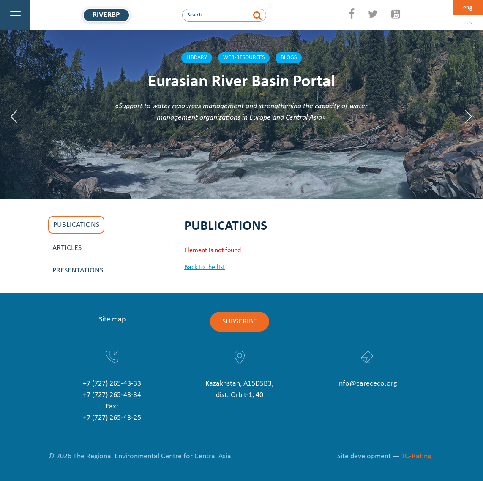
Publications (76, 225)
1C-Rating (416, 456)
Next (468, 116)
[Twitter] (373, 15)
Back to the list (204, 267)
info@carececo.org (367, 384)
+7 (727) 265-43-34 (112, 395)
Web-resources (244, 57)
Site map (112, 319)
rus (468, 23)
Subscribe (239, 322)
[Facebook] (352, 15)
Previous (14, 116)
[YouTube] (395, 15)
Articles (67, 248)
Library (196, 57)
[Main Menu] (15, 15)
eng (467, 8)
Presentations (77, 270)
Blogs (289, 57)
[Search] (257, 15)
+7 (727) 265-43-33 (112, 384)
